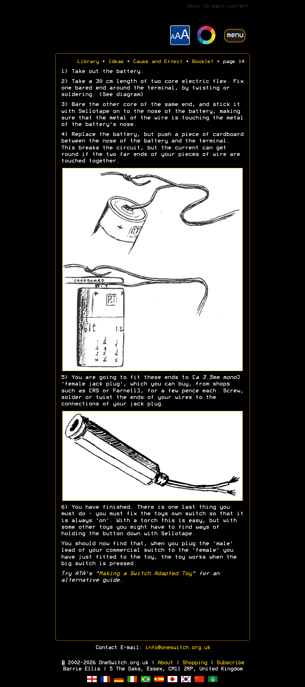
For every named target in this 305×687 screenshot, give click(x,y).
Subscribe (230, 662)
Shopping (194, 662)
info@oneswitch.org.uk (177, 647)
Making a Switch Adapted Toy (145, 573)
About (165, 662)
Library (88, 62)
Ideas (116, 62)
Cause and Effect (157, 62)
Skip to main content (218, 6)
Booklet (202, 62)
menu (235, 35)
